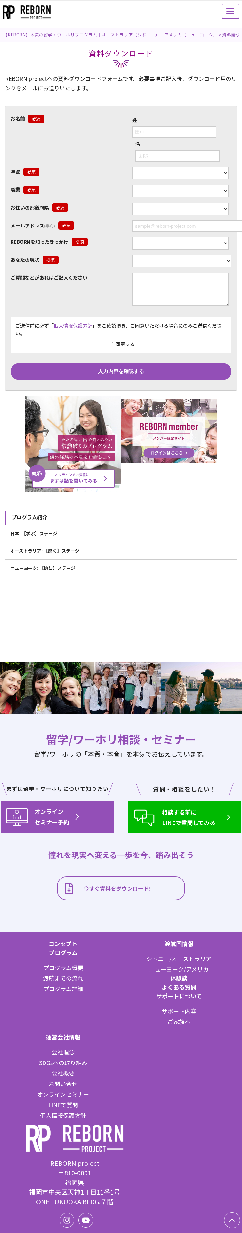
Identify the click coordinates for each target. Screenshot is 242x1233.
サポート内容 (179, 1011)
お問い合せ (63, 1083)
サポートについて (179, 996)
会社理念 (63, 1052)
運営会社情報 (63, 1037)
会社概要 (63, 1073)
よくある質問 (179, 987)
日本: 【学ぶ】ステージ (33, 538)
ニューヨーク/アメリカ (179, 969)
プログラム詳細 (63, 988)
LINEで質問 (63, 1105)
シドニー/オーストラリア (179, 958)
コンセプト (63, 943)
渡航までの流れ (63, 978)
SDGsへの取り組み (63, 1062)
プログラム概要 (63, 967)
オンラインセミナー (63, 1094)
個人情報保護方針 (73, 330)
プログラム (63, 952)
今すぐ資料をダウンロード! (106, 888)
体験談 (179, 978)
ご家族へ (178, 1021)
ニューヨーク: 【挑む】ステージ (42, 572)
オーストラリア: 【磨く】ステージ (44, 555)
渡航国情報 (179, 943)
